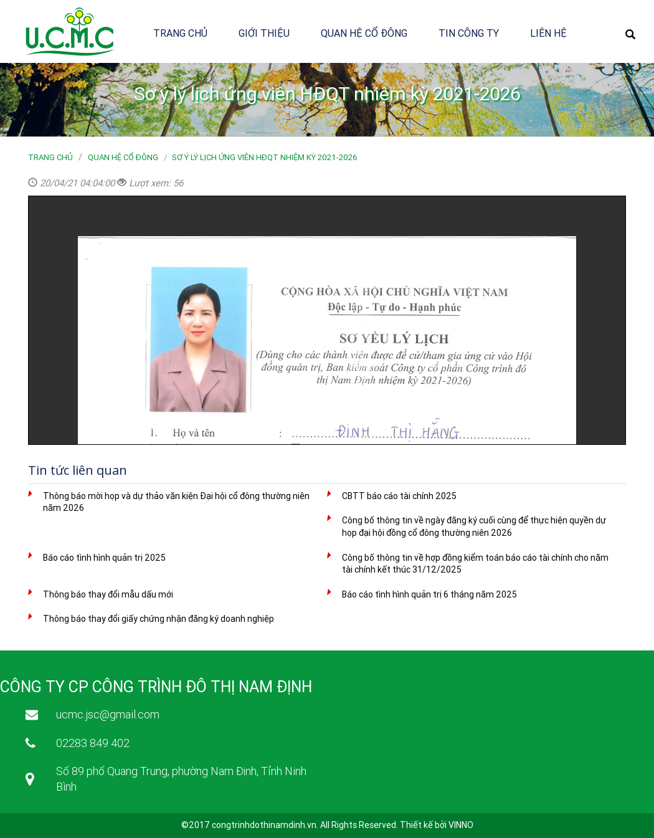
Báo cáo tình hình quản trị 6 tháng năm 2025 (429, 594)
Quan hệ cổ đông (364, 33)
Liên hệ (548, 33)
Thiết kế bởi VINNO (436, 825)
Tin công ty (468, 33)
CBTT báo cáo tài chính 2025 (399, 496)
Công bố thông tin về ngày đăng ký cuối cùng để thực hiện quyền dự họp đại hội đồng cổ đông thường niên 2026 (474, 526)
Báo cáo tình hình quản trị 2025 (104, 557)
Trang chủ (180, 33)
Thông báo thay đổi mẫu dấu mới (108, 594)
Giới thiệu (264, 33)
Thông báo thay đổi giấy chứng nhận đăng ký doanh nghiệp (158, 618)
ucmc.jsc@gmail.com (107, 714)
